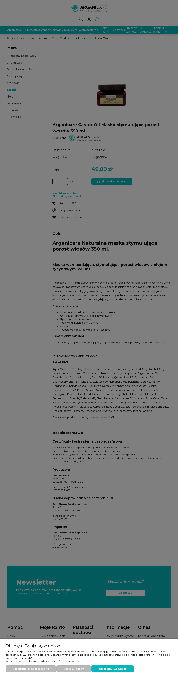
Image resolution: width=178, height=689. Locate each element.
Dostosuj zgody (74, 668)
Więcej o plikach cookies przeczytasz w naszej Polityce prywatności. (44, 661)
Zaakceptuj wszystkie (113, 668)
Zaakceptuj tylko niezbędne (31, 668)
